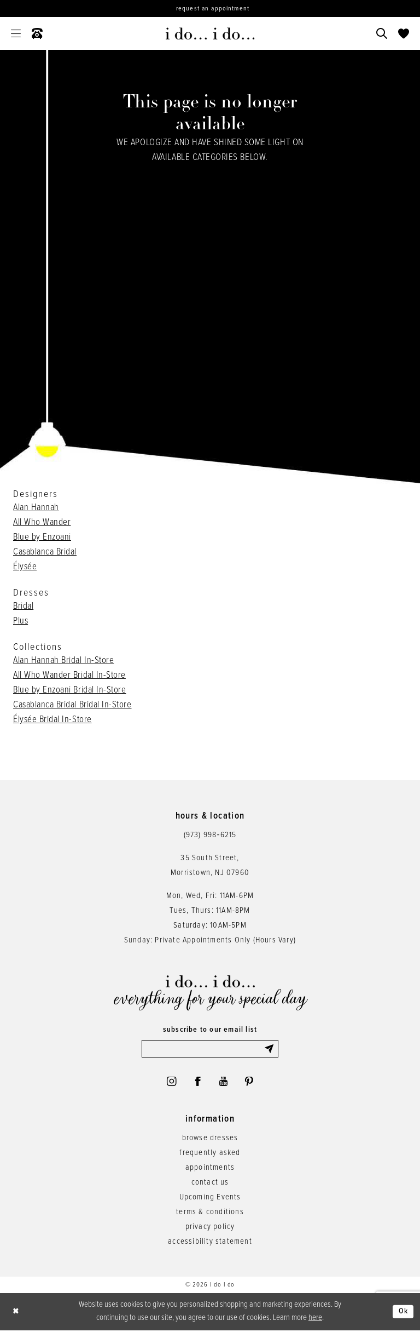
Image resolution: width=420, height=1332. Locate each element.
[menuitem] (15, 33)
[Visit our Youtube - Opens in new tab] (224, 1083)
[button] (15, 33)
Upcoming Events (210, 1199)
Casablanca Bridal (45, 552)
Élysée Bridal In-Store (52, 720)
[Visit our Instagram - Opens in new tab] (170, 1083)
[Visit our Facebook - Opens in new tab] (197, 1083)
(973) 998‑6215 (210, 835)
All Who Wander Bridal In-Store (69, 676)
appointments (210, 1169)
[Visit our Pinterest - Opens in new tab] (250, 1083)
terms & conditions (210, 1214)
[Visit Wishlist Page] (404, 33)
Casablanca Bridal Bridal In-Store (72, 705)
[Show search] (382, 33)
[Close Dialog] (16, 1313)
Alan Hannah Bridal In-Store (63, 661)
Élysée (25, 567)
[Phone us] (37, 33)
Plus (20, 621)
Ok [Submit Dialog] (403, 1313)
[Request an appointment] (210, 8)
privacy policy (210, 1229)
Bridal (23, 607)
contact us (210, 1184)
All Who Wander (42, 523)
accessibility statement (210, 1243)
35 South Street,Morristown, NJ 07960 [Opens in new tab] (210, 865)
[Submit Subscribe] (270, 1049)
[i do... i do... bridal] (210, 33)
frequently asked (209, 1155)
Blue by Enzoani (42, 537)
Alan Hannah (36, 508)
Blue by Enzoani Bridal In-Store (69, 690)
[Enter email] (210, 1049)
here (315, 1319)
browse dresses (210, 1140)
